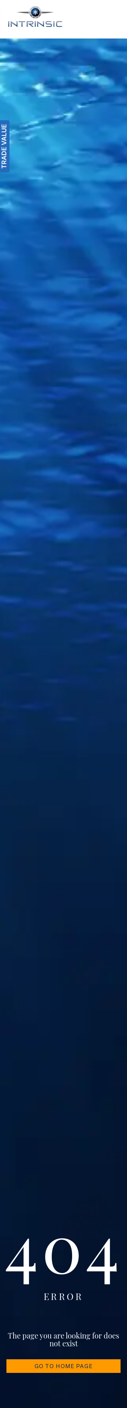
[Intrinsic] (35, 19)
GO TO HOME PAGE (64, 1366)
